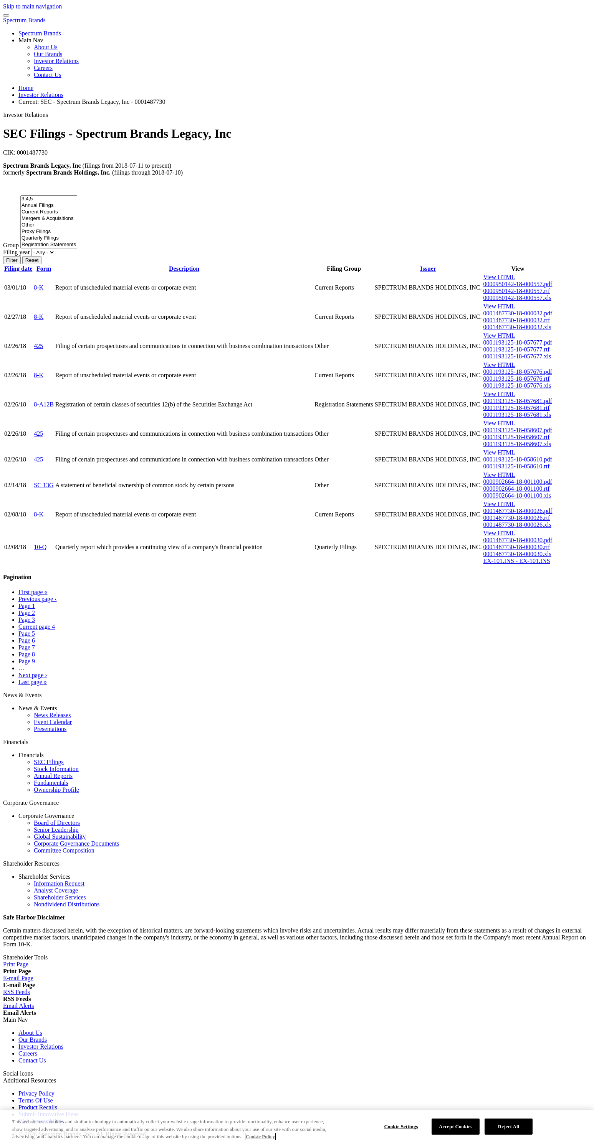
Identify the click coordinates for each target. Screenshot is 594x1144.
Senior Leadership (56, 829)
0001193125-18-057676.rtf (516, 378)
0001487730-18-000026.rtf (516, 518)
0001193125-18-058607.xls (517, 444)
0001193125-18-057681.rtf (516, 408)
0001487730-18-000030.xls (517, 554)
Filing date (18, 268)
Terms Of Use (35, 1100)
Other (49, 225)
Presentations (50, 729)
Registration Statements (49, 244)
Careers (43, 68)
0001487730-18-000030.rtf (516, 547)
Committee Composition (64, 850)
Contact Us (47, 75)
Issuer (428, 268)
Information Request (59, 883)
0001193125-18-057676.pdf (517, 371)
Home (25, 88)
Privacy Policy (36, 1093)
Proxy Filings (49, 231)
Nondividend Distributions (66, 904)
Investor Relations (56, 61)
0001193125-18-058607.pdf (517, 430)
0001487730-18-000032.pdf (517, 313)
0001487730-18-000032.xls (517, 327)
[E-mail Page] (18, 978)
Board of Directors (57, 822)
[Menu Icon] (6, 15)
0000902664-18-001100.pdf (517, 481)
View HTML (499, 277)
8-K (38, 287)
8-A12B (44, 404)
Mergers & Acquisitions (49, 218)
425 (38, 346)
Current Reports (49, 212)
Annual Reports (53, 776)
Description (184, 268)
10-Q (40, 547)
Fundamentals (51, 782)
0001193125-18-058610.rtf (516, 466)
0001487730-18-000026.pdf (517, 511)
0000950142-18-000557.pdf (517, 284)
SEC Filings (49, 762)
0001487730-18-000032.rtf (516, 320)
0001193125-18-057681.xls (517, 414)
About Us (46, 47)
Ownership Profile (56, 789)
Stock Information (56, 769)
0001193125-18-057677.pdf (517, 342)
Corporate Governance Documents (76, 843)
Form (43, 268)
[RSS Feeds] (16, 992)
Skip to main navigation (32, 6)
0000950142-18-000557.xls (517, 298)
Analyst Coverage (56, 890)
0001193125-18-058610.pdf (517, 459)
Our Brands (48, 54)
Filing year (16, 252)
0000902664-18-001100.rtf (516, 488)
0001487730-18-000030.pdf (517, 540)
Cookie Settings (401, 1130)
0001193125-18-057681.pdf (517, 401)
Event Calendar (53, 722)
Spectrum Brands (24, 20)
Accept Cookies (455, 1130)
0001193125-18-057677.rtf (516, 349)
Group (11, 245)
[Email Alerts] (18, 1005)
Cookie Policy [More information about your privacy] (260, 1140)
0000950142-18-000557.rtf (516, 291)
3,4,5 (49, 199)
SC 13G (43, 485)
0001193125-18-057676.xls (517, 385)
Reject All (509, 1130)
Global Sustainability (60, 836)
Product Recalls (37, 1107)
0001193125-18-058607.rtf (516, 437)
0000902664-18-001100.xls (517, 495)
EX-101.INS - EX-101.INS (516, 561)
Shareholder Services (60, 897)
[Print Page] (15, 964)
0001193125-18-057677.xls (517, 356)
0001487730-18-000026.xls (517, 524)
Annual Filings (49, 205)
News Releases (52, 715)
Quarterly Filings (49, 238)
